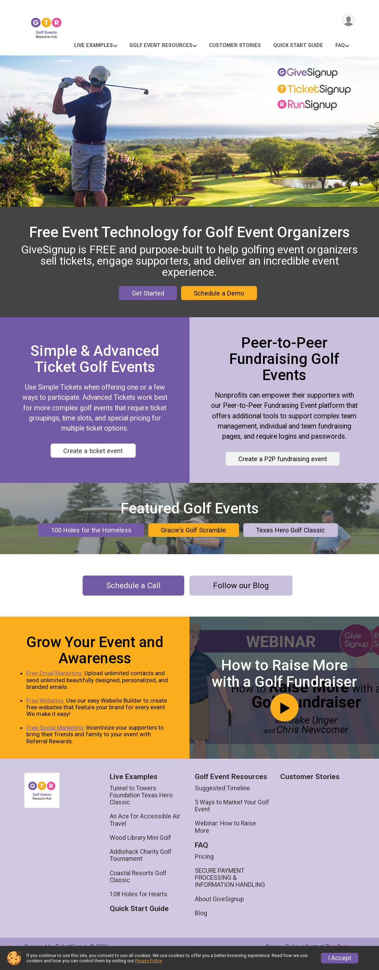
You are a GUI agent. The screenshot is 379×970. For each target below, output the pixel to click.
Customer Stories (235, 45)
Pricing (204, 867)
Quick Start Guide (298, 45)
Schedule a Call (133, 595)
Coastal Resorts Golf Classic (138, 887)
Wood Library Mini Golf (140, 848)
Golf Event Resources (160, 45)
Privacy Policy (148, 960)
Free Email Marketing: (56, 683)
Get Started (148, 293)
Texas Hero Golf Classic (290, 535)
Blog (201, 923)
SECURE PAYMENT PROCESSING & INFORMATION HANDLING (230, 888)
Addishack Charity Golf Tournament (141, 866)
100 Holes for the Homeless (91, 535)
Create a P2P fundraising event (282, 459)
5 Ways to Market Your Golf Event (232, 816)
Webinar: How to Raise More (225, 837)
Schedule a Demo (219, 293)
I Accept (339, 958)
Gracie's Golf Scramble (193, 535)
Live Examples (93, 45)
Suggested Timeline (222, 798)
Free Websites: (47, 711)
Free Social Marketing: (57, 738)
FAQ (340, 45)
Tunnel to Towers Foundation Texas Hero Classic (141, 805)
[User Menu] (348, 20)
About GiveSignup (219, 909)
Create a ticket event (93, 450)
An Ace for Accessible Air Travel (145, 830)
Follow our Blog (241, 595)
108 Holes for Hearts (138, 904)
